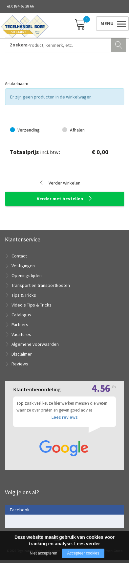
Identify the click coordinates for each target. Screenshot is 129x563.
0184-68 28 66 (22, 6)
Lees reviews (64, 420)
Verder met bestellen (60, 199)
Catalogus (21, 315)
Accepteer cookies (83, 553)
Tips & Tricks (23, 295)
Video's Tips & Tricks (31, 305)
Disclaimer (21, 354)
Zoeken (119, 44)
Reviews (19, 364)
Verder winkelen (64, 183)
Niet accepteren (43, 553)
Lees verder (87, 543)
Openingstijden (26, 275)
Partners (19, 324)
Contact (19, 256)
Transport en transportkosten (40, 285)
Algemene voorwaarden (35, 344)
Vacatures (21, 334)
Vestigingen (23, 266)
